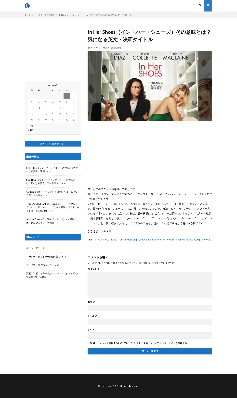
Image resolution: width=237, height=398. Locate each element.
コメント (94, 269)
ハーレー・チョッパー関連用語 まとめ (46, 256)
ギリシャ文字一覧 (35, 248)
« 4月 (30, 129)
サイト (91, 329)
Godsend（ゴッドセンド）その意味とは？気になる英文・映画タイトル (51, 193)
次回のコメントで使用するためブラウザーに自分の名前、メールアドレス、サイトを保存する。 (139, 343)
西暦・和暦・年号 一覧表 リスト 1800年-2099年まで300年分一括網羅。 (52, 275)
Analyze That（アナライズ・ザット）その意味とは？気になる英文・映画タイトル (51, 221)
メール (92, 316)
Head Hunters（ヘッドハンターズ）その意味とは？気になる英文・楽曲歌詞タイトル (50, 181)
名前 (91, 302)
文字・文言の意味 (46, 15)
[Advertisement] (150, 154)
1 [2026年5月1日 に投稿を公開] (66, 96)
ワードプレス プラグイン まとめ (43, 265)
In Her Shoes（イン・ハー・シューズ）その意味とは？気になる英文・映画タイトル (96, 15)
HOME (30, 15)
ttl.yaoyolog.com (128, 386)
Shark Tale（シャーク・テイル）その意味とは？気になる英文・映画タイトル (52, 169)
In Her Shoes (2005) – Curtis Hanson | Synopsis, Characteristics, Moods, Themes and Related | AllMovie (153, 239)
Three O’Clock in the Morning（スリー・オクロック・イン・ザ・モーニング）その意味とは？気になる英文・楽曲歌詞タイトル (52, 207)
